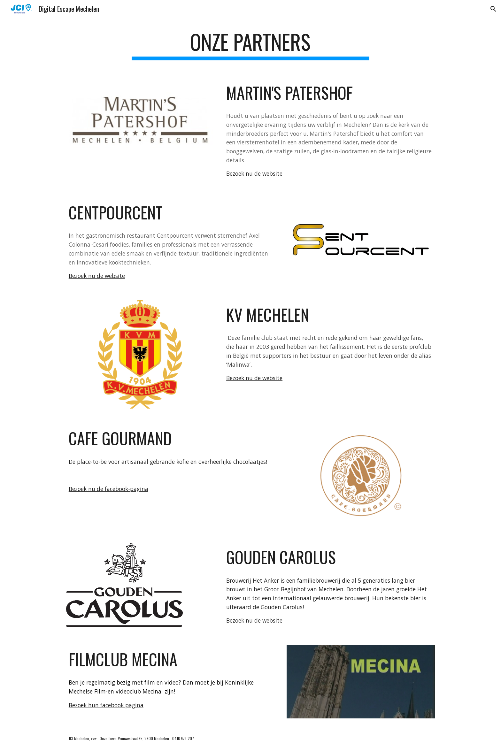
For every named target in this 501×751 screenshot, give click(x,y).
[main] (250, 45)
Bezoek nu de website (254, 173)
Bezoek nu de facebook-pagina (108, 489)
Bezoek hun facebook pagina (106, 705)
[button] (493, 9)
